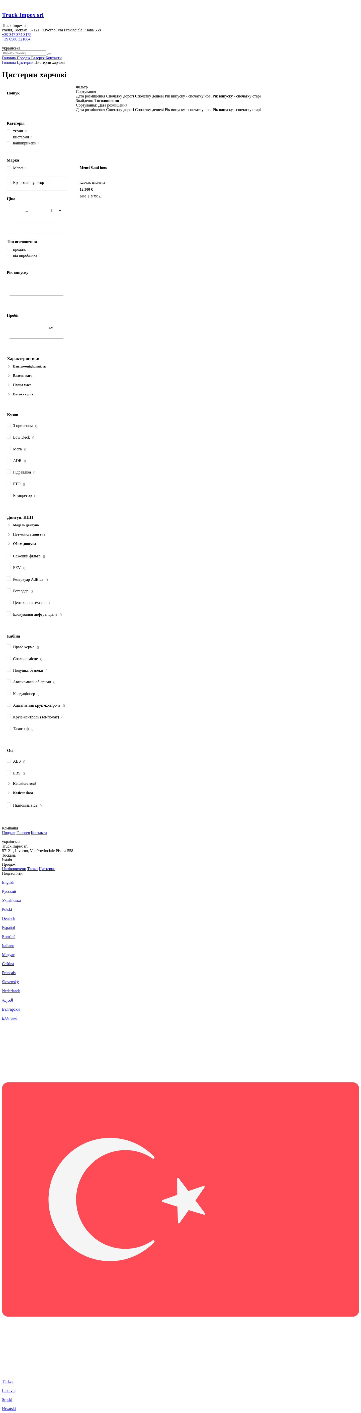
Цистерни (47, 869)
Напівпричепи (14, 869)
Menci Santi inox (93, 168)
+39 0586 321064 (16, 39)
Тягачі (32, 869)
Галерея (23, 832)
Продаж (8, 832)
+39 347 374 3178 (16, 34)
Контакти (39, 832)
